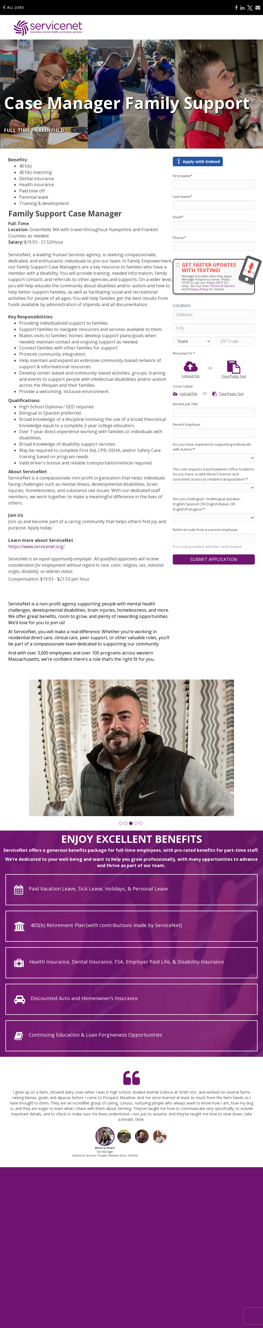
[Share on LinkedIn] (242, 7)
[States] (192, 341)
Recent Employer (187, 424)
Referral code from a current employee (205, 529)
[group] (131, 748)
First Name (182, 175)
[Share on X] (250, 8)
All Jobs (13, 7)
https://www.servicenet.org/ (36, 547)
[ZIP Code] (236, 341)
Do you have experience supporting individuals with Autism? (212, 447)
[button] (121, 823)
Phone (179, 237)
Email (178, 217)
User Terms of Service (218, 286)
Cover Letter (183, 386)
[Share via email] (257, 7)
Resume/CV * (184, 353)
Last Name (182, 196)
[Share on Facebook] (236, 7)
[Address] (214, 314)
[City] (214, 328)
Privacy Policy (198, 289)
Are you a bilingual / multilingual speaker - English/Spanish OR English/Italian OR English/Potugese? (207, 503)
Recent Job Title (185, 404)
